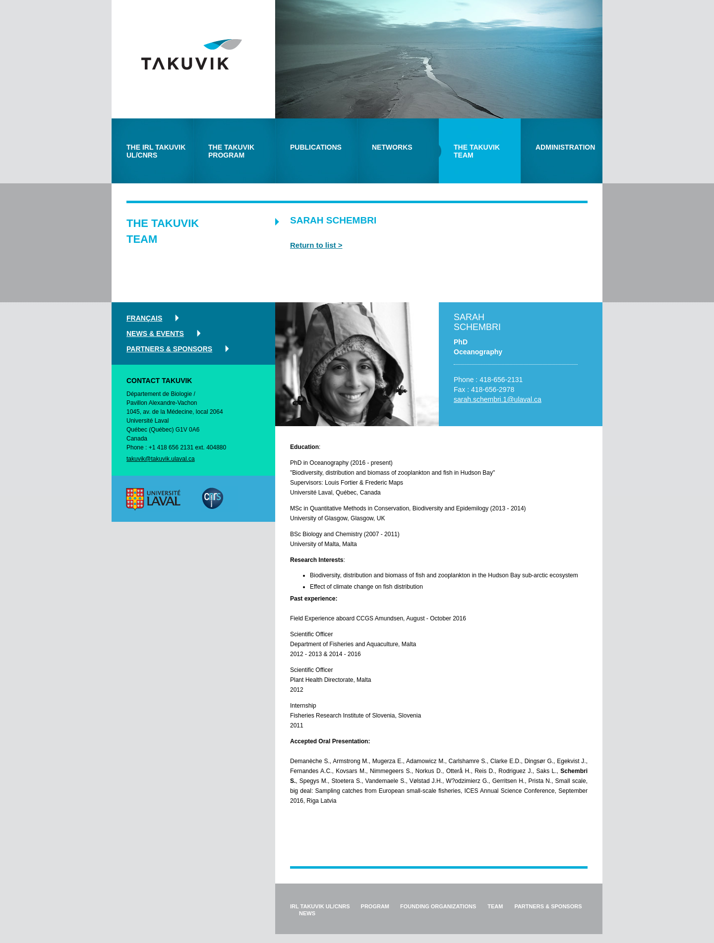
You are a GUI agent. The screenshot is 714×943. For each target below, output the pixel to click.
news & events (155, 333)
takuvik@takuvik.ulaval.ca (160, 458)
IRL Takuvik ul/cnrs (320, 906)
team (495, 906)
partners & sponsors (169, 349)
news (307, 913)
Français (144, 318)
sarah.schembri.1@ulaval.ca (497, 399)
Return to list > (316, 245)
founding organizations (438, 906)
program (375, 906)
